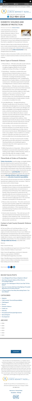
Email (16, 4)
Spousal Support (6, 314)
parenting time (16, 171)
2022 (2, 333)
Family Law (4, 308)
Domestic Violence (15, 27)
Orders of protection (6, 161)
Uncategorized (5, 316)
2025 (2, 325)
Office (27, 4)
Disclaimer (13, 392)
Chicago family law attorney (8, 240)
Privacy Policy (19, 390)
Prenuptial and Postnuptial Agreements (12, 312)
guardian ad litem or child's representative (16, 175)
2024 (2, 328)
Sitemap (19, 392)
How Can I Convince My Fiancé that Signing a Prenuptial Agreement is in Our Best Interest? (16, 287)
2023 (2, 330)
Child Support (5, 302)
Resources (12, 390)
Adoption (4, 298)
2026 (2, 323)
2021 (2, 335)
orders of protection (17, 49)
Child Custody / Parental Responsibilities (12, 300)
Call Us (5, 4)
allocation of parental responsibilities (18, 177)
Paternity (4, 310)
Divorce (4, 304)
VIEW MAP (16, 351)
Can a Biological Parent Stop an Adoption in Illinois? (14, 278)
